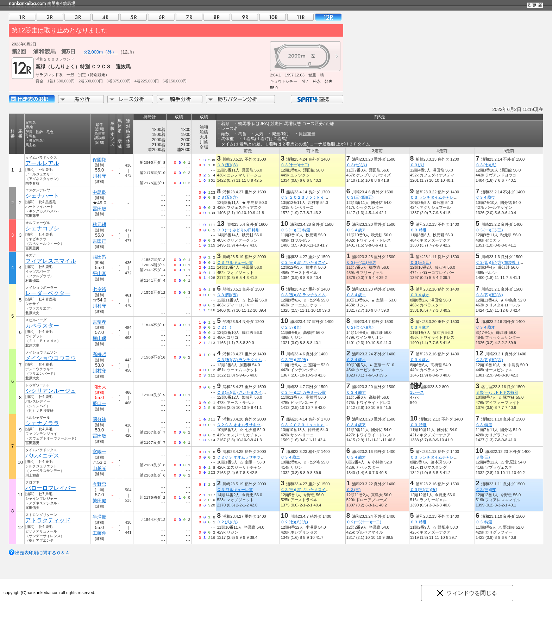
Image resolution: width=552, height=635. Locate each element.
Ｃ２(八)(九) (291, 327)
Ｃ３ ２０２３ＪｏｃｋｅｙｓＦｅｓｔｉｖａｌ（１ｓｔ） (331, 197)
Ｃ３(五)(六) (227, 165)
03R (77, 17)
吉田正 (99, 241)
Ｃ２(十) (224, 327)
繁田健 (99, 500)
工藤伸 (99, 533)
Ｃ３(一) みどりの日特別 (238, 230)
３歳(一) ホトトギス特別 (497, 392)
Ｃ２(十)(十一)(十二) (363, 522)
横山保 (99, 338)
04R (105, 17)
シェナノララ (42, 423)
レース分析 (130, 99)
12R (328, 17)
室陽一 (99, 451)
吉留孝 (99, 322)
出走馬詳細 (32, 99)
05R (133, 17)
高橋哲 (99, 354)
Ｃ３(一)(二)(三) (489, 230)
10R (272, 17)
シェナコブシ (42, 228)
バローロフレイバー (50, 488)
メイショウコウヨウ (50, 358)
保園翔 (99, 159)
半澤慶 (99, 516)
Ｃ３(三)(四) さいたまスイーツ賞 (309, 262)
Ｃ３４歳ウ (485, 197)
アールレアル (42, 163)
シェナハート (42, 196)
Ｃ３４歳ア (356, 230)
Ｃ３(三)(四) (420, 262)
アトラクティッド (47, 520)
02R (50, 17)
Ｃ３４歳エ (356, 295)
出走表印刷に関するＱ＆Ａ (42, 552)
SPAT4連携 (316, 99)
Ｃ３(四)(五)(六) (489, 295)
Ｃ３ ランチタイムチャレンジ (436, 197)
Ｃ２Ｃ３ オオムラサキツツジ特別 (246, 425)
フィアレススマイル (50, 261)
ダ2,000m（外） (100, 52)
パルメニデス (42, 456)
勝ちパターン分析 (240, 99)
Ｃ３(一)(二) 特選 (295, 230)
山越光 (99, 468)
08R (216, 17)
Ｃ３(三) (353, 489)
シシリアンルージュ (50, 391)
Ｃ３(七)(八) (356, 165)
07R (189, 17)
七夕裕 (99, 289)
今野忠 (99, 484)
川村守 (99, 176)
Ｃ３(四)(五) (227, 295)
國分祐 (99, 419)
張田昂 (99, 257)
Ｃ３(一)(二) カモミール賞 (303, 392)
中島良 (99, 192)
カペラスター (42, 326)
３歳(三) (483, 457)
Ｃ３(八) (417, 165)
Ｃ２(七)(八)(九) (360, 327)
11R (300, 17)
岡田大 (99, 387)
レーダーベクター (47, 293)
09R (244, 17)
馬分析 (81, 99)
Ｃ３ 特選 (418, 230)
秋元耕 (99, 224)
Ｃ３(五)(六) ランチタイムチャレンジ (313, 295)
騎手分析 (179, 99)
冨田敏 (99, 208)
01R (22, 17)
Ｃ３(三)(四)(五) (360, 197)
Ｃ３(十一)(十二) (295, 165)
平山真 (99, 273)
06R (161, 17)
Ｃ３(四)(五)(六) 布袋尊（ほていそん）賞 (511, 262)
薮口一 (99, 403)
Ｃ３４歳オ (419, 295)
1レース (417, 392)
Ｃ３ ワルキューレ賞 (235, 262)
